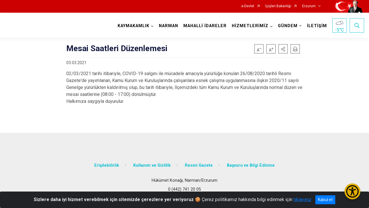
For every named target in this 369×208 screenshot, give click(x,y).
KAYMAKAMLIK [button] (133, 25)
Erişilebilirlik (106, 165)
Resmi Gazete (199, 165)
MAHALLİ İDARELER (205, 25)
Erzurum (309, 6)
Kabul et (325, 199)
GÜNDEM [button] (288, 25)
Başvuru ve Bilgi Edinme (251, 165)
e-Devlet (247, 6)
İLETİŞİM (317, 25)
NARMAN (168, 25)
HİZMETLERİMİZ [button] (250, 25)
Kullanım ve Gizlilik (152, 165)
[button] (283, 48)
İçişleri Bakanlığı (278, 6)
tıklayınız (302, 199)
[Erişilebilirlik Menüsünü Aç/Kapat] (352, 191)
